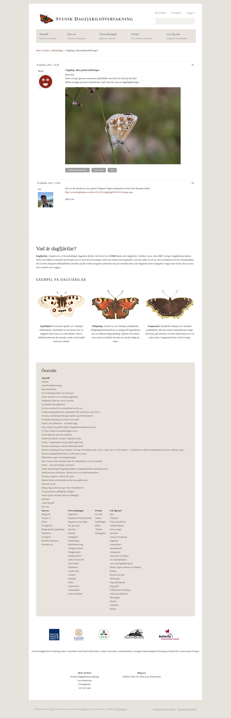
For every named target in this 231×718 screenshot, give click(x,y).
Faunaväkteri (115, 544)
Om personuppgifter (187, 709)
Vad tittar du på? (49, 484)
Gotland (98, 170)
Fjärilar (113, 609)
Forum (145, 36)
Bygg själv (114, 586)
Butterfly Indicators (50, 540)
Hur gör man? (74, 525)
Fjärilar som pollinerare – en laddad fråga (59, 423)
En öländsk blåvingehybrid (53, 404)
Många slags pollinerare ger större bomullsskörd (62, 487)
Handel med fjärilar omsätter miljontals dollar (61, 438)
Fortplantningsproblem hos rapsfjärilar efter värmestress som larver (71, 412)
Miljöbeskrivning (75, 544)
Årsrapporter (47, 525)
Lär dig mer (178, 36)
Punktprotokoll (74, 556)
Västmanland (73, 590)
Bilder (98, 525)
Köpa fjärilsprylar (117, 582)
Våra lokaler (73, 563)
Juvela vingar (115, 529)
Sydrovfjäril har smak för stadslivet (57, 434)
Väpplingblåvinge (77, 170)
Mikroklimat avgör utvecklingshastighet (59, 457)
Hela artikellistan (49, 389)
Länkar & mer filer (76, 559)
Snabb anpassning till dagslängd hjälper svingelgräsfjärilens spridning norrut (75, 469)
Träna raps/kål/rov (118, 522)
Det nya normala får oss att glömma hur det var (62, 408)
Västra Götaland (75, 594)
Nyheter (45, 381)
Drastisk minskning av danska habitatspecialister (63, 446)
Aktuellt (49, 36)
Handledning (73, 540)
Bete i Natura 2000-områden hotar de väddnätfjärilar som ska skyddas (72, 461)
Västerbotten (73, 586)
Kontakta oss (47, 544)
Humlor (113, 601)
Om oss (79, 36)
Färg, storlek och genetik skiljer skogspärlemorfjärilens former (69, 427)
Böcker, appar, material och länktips (125, 567)
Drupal (84, 709)
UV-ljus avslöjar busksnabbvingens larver (60, 431)
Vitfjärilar (114, 518)
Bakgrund (46, 514)
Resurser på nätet (117, 575)
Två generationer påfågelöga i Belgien (58, 491)
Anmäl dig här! (48, 503)
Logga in (190, 12)
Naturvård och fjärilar (119, 556)
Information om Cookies (164, 709)
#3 (193, 183)
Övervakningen (111, 36)
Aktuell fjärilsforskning (52, 385)
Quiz (112, 514)
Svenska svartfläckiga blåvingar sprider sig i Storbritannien (67, 416)
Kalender (45, 499)
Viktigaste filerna (75, 548)
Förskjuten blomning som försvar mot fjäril (60, 419)
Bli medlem (160, 12)
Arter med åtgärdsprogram (121, 563)
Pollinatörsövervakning (120, 590)
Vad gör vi (46, 518)
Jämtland (72, 578)
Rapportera (73, 514)
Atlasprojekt (115, 552)
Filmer (44, 522)
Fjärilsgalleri (100, 533)
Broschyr (72, 529)
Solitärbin (114, 605)
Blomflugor (115, 597)
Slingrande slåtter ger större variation (58, 400)
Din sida (45, 506)
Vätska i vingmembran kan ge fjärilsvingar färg (62, 442)
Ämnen (98, 518)
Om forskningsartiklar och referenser (58, 393)
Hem (38, 50)
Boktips (113, 571)
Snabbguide (73, 537)
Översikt (99, 514)
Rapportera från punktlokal (79, 518)
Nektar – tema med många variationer (58, 465)
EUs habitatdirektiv (118, 559)
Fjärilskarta (73, 567)
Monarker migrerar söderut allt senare (58, 476)
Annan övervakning (118, 537)
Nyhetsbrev (46, 533)
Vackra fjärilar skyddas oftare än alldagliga (60, 495)
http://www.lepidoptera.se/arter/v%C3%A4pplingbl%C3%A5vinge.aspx (99, 192)
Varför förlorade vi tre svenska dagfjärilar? (60, 397)
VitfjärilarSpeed (117, 525)
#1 (193, 64)
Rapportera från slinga (77, 522)
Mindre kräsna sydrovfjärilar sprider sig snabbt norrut (65, 480)
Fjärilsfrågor (57, 50)
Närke (70, 582)
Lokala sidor (73, 571)
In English (176, 12)
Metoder (71, 533)
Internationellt (116, 548)
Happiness (122, 709)
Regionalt (114, 540)
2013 (112, 170)
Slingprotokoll (74, 552)
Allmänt (98, 529)
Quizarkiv (114, 533)
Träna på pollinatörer (119, 594)
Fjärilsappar (115, 578)
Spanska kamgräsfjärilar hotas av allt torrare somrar (64, 453)
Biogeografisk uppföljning (53, 529)
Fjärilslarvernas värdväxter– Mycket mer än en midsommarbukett (70, 472)
